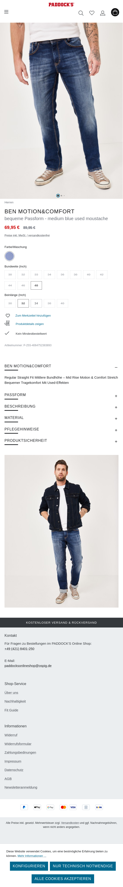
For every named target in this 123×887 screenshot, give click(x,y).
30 (12, 275)
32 (25, 275)
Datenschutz (14, 770)
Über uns (11, 693)
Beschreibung (20, 406)
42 (103, 275)
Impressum (13, 761)
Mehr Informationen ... (32, 856)
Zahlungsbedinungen (20, 752)
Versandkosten (70, 823)
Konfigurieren (29, 866)
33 (38, 275)
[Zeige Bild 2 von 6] (61, 195)
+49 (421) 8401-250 (19, 649)
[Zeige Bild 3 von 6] (64, 195)
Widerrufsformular (18, 744)
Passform (15, 395)
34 (51, 275)
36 (64, 275)
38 (77, 275)
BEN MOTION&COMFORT (28, 366)
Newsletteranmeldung (21, 787)
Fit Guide (11, 710)
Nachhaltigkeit (15, 701)
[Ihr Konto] (102, 11)
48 (38, 286)
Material (14, 418)
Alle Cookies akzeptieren (63, 879)
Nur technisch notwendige (83, 866)
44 (12, 286)
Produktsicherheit (26, 440)
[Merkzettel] (91, 11)
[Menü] (6, 11)
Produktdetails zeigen (24, 324)
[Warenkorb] (115, 11)
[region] (61, 111)
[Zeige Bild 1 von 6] (58, 196)
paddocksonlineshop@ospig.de (28, 666)
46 (25, 286)
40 (90, 275)
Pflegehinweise (22, 429)
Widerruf (11, 735)
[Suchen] (81, 11)
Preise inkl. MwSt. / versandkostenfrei (27, 235)
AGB (8, 779)
